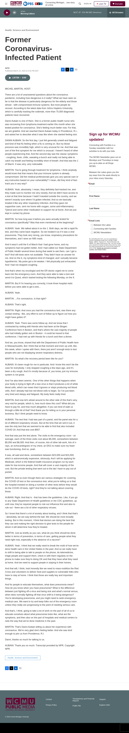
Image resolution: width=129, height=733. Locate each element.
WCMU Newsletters (102, 232)
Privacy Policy (51, 705)
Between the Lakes (102, 225)
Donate (119, 4)
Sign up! (105, 256)
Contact (49, 699)
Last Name (94, 208)
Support (102, 699)
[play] (7, 12)
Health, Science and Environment (22, 30)
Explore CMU (104, 705)
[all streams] (116, 13)
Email (92, 184)
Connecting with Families (105, 229)
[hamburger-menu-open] (6, 3)
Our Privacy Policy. (100, 249)
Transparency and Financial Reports (83, 700)
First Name (94, 196)
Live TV (101, 3)
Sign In (87, 4)
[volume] (14, 12)
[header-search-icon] (79, 4)
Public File (77, 706)
